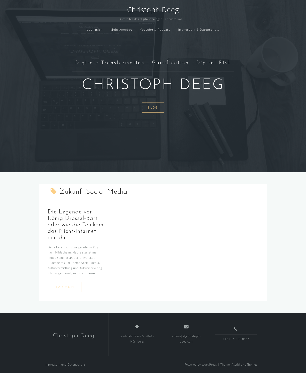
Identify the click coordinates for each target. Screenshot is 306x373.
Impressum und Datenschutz (65, 364)
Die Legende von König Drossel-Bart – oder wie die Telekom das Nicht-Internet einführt (75, 225)
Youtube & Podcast (155, 29)
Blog (153, 107)
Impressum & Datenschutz (199, 29)
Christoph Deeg (153, 9)
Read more (65, 287)
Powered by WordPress (200, 364)
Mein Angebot (121, 29)
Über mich (94, 29)
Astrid (236, 364)
